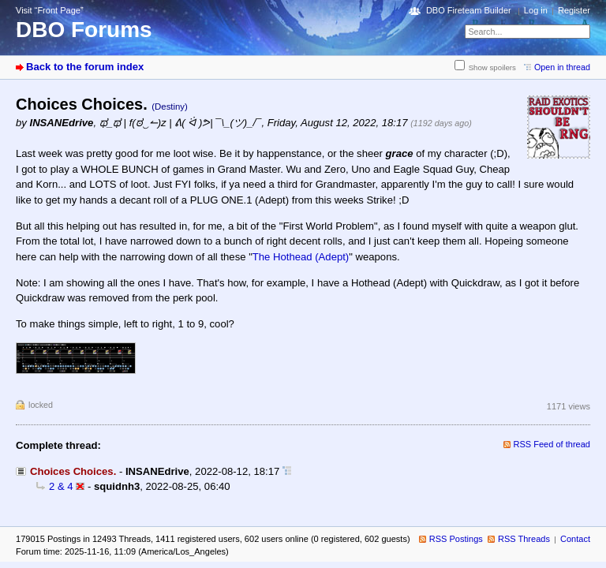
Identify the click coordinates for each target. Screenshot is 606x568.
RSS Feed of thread (552, 444)
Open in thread (562, 67)
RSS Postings (456, 539)
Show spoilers (492, 67)
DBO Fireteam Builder (468, 10)
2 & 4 (61, 486)
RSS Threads (524, 539)
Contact (575, 539)
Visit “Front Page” (50, 10)
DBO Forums (84, 29)
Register (574, 10)
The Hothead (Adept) (300, 257)
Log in (536, 10)
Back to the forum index (85, 67)
